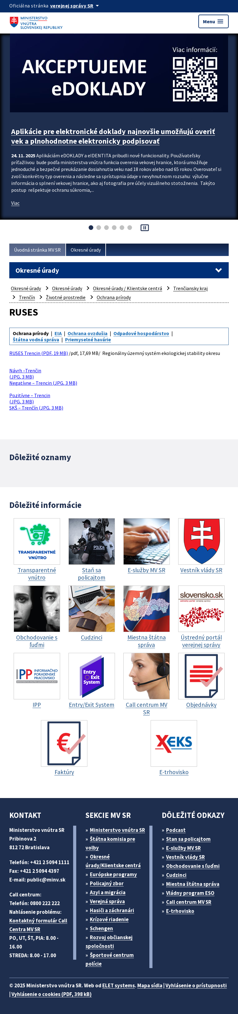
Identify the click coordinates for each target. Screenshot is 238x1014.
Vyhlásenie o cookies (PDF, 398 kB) (51, 994)
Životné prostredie (66, 297)
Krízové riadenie (109, 919)
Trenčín (27, 297)
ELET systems (118, 985)
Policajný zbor (107, 883)
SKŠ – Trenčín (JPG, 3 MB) (36, 408)
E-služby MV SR (183, 848)
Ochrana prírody (114, 297)
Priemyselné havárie (88, 339)
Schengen (101, 928)
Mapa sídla (149, 985)
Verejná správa (107, 901)
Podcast (176, 830)
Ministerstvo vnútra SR (117, 830)
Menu (213, 21)
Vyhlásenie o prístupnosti (196, 985)
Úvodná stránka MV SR (37, 250)
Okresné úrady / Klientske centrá (127, 288)
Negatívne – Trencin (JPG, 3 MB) (43, 383)
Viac (15, 203)
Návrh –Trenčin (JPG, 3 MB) (25, 373)
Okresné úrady (86, 250)
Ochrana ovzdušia (88, 333)
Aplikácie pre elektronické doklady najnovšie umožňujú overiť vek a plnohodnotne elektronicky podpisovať (113, 136)
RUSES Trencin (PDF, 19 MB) (38, 353)
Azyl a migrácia (108, 892)
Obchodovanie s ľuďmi (193, 866)
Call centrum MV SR (188, 902)
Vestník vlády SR (185, 857)
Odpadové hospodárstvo (141, 333)
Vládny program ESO (190, 893)
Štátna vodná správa (36, 339)
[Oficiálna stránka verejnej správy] (75, 5)
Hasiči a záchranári (112, 910)
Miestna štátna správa (192, 884)
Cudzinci (176, 875)
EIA (58, 333)
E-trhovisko (180, 911)
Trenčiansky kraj (190, 288)
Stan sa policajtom (188, 839)
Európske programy (113, 874)
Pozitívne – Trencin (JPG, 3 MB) (29, 398)
